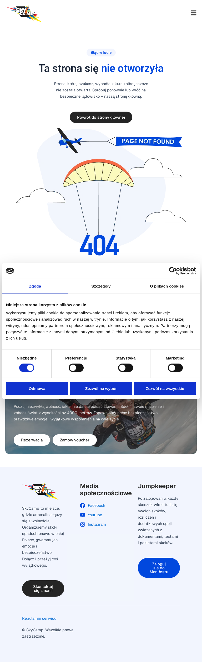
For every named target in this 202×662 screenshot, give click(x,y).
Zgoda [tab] (35, 286)
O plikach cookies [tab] (167, 286)
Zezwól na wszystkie (165, 388)
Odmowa (37, 388)
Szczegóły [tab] (100, 286)
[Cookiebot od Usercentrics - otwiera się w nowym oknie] (173, 271)
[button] (101, 52)
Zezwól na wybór (101, 388)
